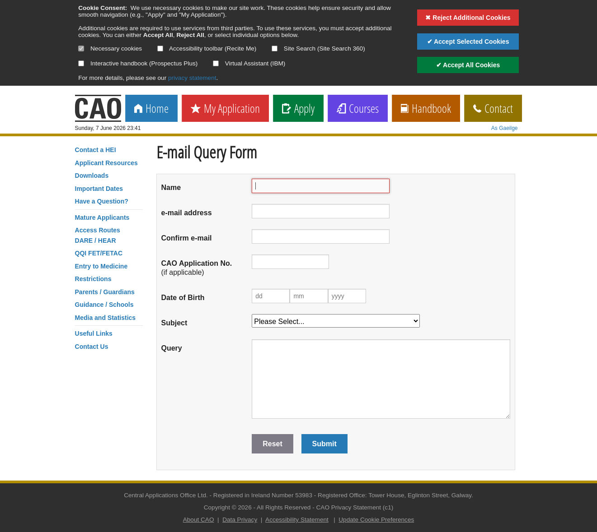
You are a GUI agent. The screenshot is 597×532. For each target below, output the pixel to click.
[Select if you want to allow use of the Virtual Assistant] (216, 63)
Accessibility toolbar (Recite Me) (206, 48)
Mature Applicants (102, 217)
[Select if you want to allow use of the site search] (274, 48)
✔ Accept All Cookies (468, 65)
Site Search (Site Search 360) (318, 48)
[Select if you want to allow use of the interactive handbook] (81, 63)
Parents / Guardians (105, 292)
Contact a (95, 149)
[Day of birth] (271, 296)
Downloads (92, 175)
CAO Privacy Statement (348, 507)
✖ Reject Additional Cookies (467, 17)
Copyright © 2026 (228, 507)
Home (151, 109)
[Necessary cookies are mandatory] (81, 48)
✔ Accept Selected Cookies (468, 41)
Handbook (426, 109)
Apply (298, 109)
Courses (358, 109)
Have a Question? (101, 201)
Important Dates (99, 188)
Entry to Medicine (101, 266)
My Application (225, 109)
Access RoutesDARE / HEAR (97, 235)
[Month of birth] (309, 296)
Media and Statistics (105, 317)
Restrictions (93, 278)
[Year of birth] (347, 296)
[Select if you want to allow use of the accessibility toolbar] (160, 48)
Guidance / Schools (104, 304)
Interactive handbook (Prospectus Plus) (137, 63)
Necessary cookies (110, 48)
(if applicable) (196, 267)
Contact (493, 109)
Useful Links (94, 333)
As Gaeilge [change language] (504, 128)
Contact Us (91, 346)
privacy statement (192, 77)
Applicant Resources (106, 163)
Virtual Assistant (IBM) (249, 63)
